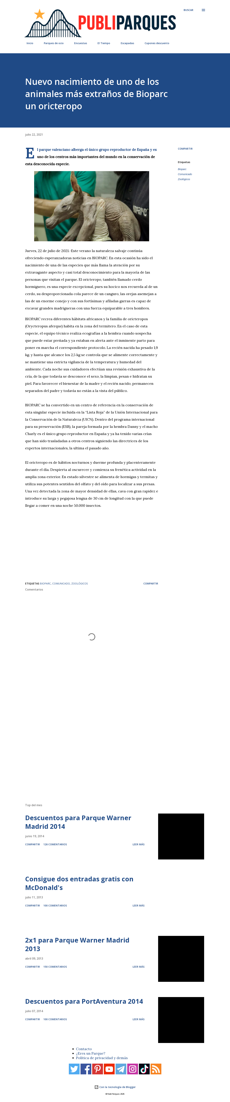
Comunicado (185, 174)
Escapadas (125, 43)
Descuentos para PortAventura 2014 (84, 1001)
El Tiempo (101, 43)
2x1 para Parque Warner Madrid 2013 (77, 944)
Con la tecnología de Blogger (115, 1087)
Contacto (84, 1049)
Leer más (138, 844)
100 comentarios (55, 905)
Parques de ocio (51, 43)
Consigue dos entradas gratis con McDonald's (79, 883)
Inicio (27, 43)
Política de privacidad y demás (102, 1058)
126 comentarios (55, 844)
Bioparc (182, 169)
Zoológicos (184, 179)
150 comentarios (55, 966)
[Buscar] (188, 10)
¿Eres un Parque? (90, 1053)
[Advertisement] (108, 749)
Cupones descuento (154, 43)
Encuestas (78, 43)
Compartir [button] (185, 148)
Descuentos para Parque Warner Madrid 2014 (78, 822)
